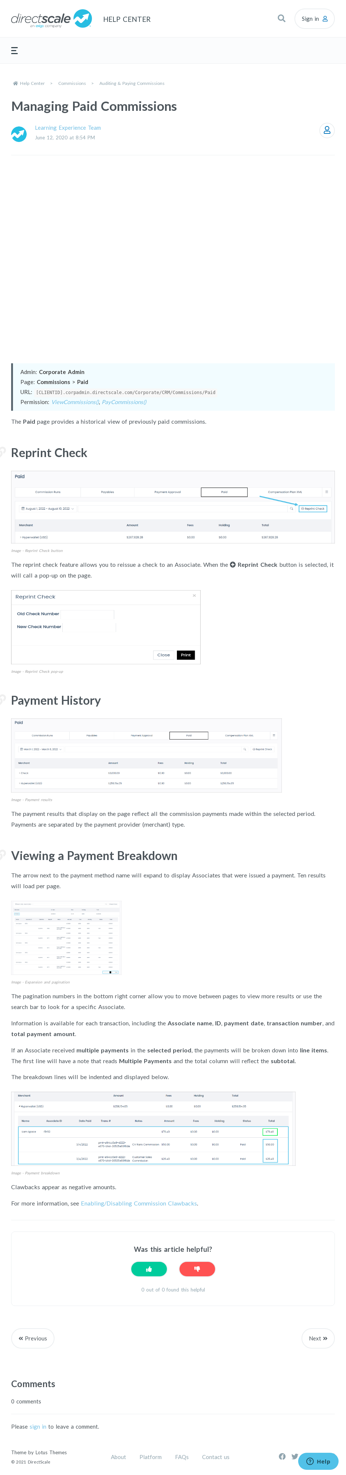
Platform (150, 1456)
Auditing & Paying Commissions (132, 83)
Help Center (32, 83)
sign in (38, 1426)
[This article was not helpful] (197, 1269)
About (118, 1456)
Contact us (216, 1456)
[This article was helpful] (149, 1269)
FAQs (182, 1456)
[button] (281, 18)
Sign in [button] (310, 18)
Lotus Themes (51, 1452)
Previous (36, 1338)
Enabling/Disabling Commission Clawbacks (139, 1203)
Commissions (72, 83)
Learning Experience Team (68, 127)
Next (315, 1338)
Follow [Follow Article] (327, 130)
